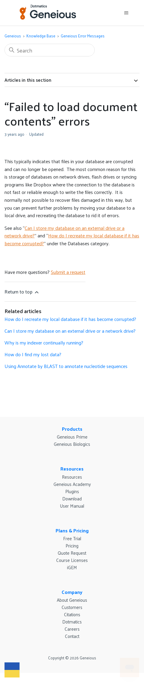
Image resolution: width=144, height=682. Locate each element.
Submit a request (68, 272)
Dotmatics (72, 621)
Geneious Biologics (72, 444)
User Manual (72, 506)
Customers (72, 607)
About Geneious (72, 600)
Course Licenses (72, 560)
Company (72, 592)
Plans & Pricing (72, 530)
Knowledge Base (40, 35)
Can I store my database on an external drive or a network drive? (70, 330)
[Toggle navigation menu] (126, 13)
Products (72, 428)
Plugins (72, 491)
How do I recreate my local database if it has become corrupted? (72, 239)
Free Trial (72, 538)
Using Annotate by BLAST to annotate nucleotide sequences (66, 366)
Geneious (13, 35)
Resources (72, 468)
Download (72, 498)
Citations (72, 614)
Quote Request (72, 553)
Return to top (22, 291)
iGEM (72, 567)
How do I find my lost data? (33, 354)
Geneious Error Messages (83, 35)
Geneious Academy (72, 484)
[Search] (49, 50)
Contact (72, 636)
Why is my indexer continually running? (44, 342)
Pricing (72, 545)
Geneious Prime (72, 437)
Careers (72, 629)
